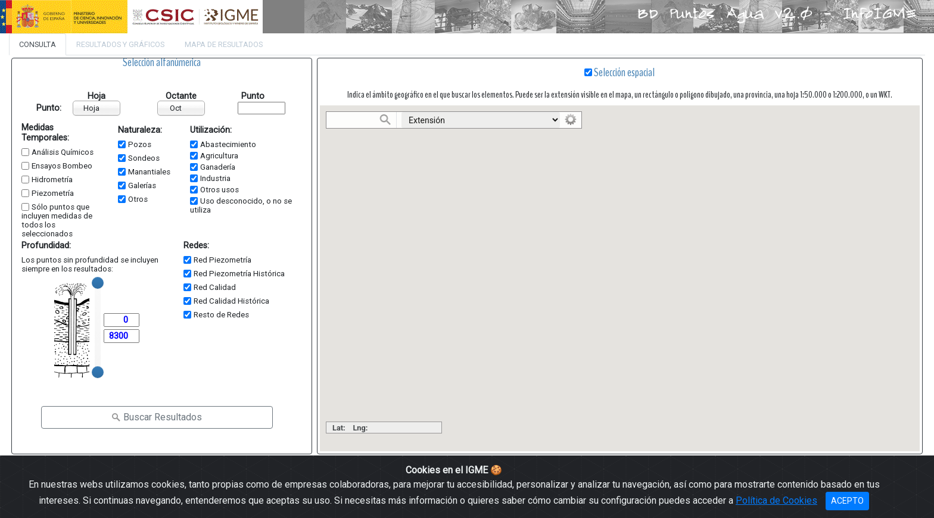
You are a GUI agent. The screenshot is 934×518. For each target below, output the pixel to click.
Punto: (40, 108)
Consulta (37, 44)
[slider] (98, 283)
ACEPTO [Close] (847, 500)
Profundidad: (46, 246)
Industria (215, 178)
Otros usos (219, 189)
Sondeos (144, 158)
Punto (252, 96)
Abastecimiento (228, 144)
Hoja (96, 96)
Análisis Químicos (63, 152)
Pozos (139, 144)
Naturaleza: (140, 130)
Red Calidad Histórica (231, 301)
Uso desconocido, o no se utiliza (241, 205)
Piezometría (53, 193)
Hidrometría (52, 179)
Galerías (142, 185)
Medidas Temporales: (45, 133)
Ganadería (217, 167)
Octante (181, 96)
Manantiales (149, 171)
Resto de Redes (221, 314)
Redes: (196, 246)
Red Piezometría (222, 259)
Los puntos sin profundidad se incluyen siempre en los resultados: (89, 264)
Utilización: (211, 130)
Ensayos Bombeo (62, 165)
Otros (138, 199)
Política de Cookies (776, 500)
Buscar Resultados (156, 417)
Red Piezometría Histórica (239, 273)
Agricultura (219, 155)
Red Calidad (215, 287)
